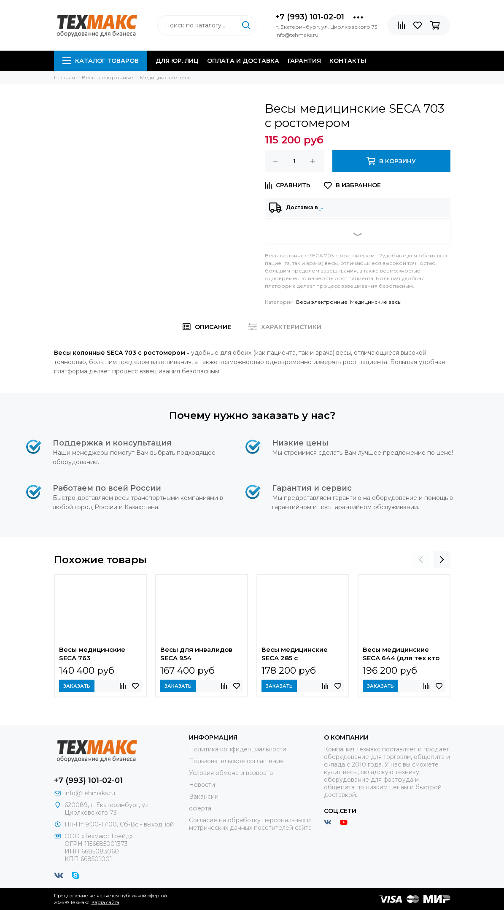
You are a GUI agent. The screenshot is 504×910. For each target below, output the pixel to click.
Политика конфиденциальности (237, 749)
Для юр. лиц (177, 61)
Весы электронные (322, 302)
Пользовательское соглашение (236, 761)
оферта (200, 808)
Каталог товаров (100, 61)
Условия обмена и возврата (231, 773)
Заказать (76, 686)
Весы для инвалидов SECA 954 (196, 653)
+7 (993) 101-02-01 (309, 17)
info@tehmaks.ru (90, 793)
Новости (202, 784)
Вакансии (203, 796)
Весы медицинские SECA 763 (92, 653)
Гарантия (304, 61)
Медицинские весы (376, 302)
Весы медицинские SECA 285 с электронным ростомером (294, 654)
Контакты (347, 61)
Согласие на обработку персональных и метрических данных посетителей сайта (250, 824)
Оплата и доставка (243, 61)
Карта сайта (105, 902)
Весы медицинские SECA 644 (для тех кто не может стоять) (401, 654)
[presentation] (420, 559)
